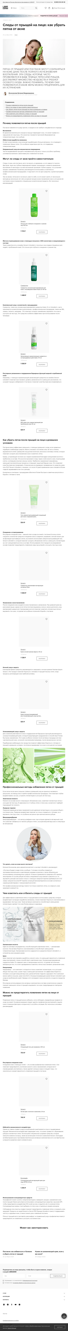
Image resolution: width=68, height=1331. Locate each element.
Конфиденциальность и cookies (11, 1320)
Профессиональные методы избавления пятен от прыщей (25, 111)
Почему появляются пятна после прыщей (19, 105)
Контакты (6, 1299)
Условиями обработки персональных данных (24, 1282)
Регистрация (61, 8)
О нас (4, 1293)
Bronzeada (24, 1178)
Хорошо (60, 1327)
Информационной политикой (30, 1280)
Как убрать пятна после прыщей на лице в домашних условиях (26, 109)
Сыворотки (24, 285)
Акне (16, 35)
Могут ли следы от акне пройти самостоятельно (22, 107)
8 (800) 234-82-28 (59, 2)
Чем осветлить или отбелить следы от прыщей (21, 114)
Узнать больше (12, 1328)
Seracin (23, 221)
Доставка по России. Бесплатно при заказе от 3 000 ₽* (19, 2)
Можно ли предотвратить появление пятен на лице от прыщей (26, 116)
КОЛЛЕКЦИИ (6, 1296)
